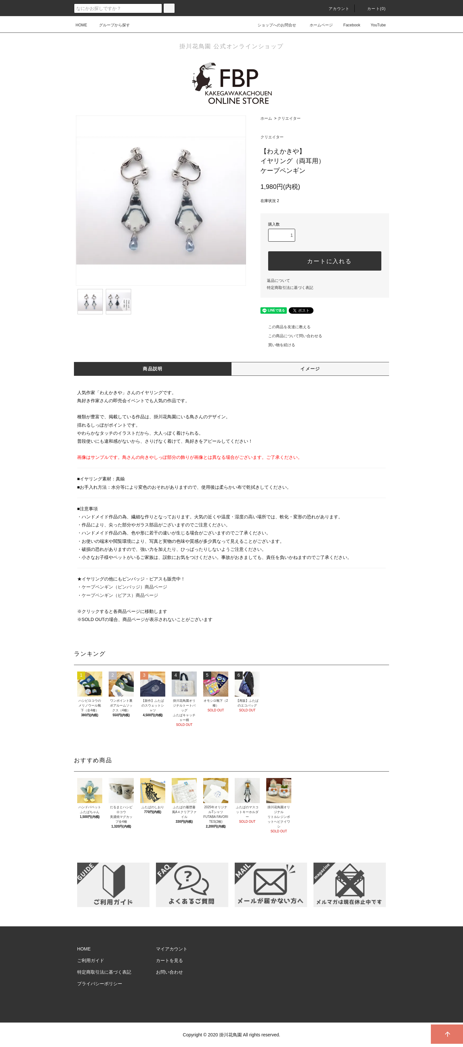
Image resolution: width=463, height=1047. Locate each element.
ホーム (266, 118)
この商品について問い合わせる (291, 336)
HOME (81, 25)
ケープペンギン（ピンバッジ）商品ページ (124, 586)
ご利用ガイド (90, 960)
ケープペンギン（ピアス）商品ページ (120, 595)
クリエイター (289, 118)
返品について (278, 280)
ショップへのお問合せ (273, 25)
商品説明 (153, 368)
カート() (372, 8)
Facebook (348, 25)
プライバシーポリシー (99, 983)
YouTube (374, 25)
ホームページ (317, 25)
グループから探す (110, 25)
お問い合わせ (169, 972)
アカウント (335, 8)
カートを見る (169, 960)
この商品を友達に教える (285, 327)
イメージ (310, 368)
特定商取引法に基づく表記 (290, 287)
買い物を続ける (277, 345)
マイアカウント (171, 948)
